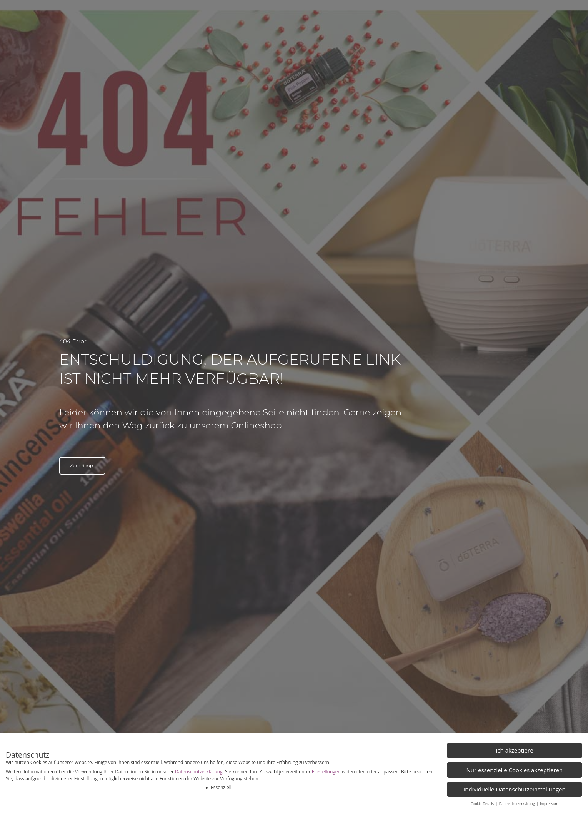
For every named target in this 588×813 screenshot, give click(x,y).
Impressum (549, 803)
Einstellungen (326, 771)
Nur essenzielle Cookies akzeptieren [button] (514, 770)
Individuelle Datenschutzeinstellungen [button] (514, 789)
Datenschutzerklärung (199, 771)
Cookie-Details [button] (483, 803)
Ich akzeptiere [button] (514, 750)
